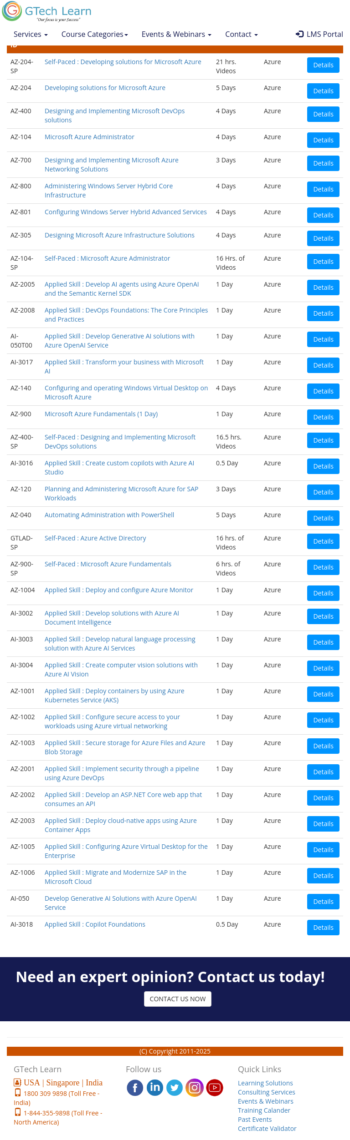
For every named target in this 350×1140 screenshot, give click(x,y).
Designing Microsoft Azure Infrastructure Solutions (120, 235)
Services (31, 34)
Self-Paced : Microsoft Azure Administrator (107, 258)
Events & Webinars (177, 34)
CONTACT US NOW (178, 998)
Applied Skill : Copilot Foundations (95, 924)
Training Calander (264, 1110)
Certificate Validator (267, 1128)
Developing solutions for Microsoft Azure (105, 87)
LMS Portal (319, 34)
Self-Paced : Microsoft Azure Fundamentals (108, 564)
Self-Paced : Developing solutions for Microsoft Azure (123, 61)
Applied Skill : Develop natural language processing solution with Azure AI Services (120, 643)
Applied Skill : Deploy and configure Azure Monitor (119, 589)
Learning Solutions (265, 1083)
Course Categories (95, 34)
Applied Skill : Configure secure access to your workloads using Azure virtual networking (112, 721)
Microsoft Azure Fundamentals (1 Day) (101, 413)
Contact (241, 34)
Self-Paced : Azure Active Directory (95, 538)
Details (323, 65)
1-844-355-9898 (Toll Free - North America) (58, 1117)
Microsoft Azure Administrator (89, 136)
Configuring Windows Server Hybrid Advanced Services (126, 211)
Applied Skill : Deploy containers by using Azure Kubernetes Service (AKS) (115, 695)
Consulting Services (266, 1092)
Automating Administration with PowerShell (109, 514)
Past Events (255, 1119)
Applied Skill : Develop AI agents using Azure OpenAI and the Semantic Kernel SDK (122, 289)
